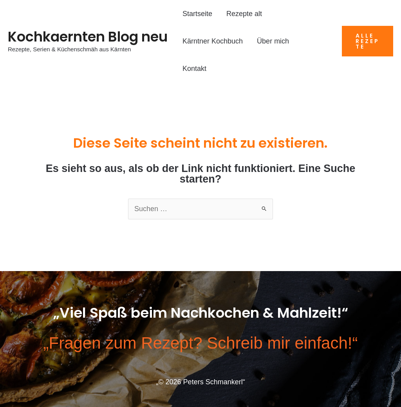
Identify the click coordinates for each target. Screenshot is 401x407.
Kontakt (194, 68)
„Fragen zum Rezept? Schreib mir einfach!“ (200, 343)
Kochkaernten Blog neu (88, 36)
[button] (367, 41)
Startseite (197, 14)
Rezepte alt (244, 14)
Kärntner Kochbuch (212, 41)
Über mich (273, 41)
